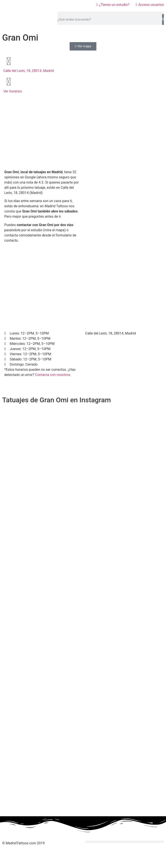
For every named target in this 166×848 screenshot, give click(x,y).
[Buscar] (163, 19)
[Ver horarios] (8, 81)
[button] (110, 13)
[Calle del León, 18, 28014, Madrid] (8, 61)
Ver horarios (12, 91)
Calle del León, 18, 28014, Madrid (28, 71)
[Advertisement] (42, 135)
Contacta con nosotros (52, 375)
